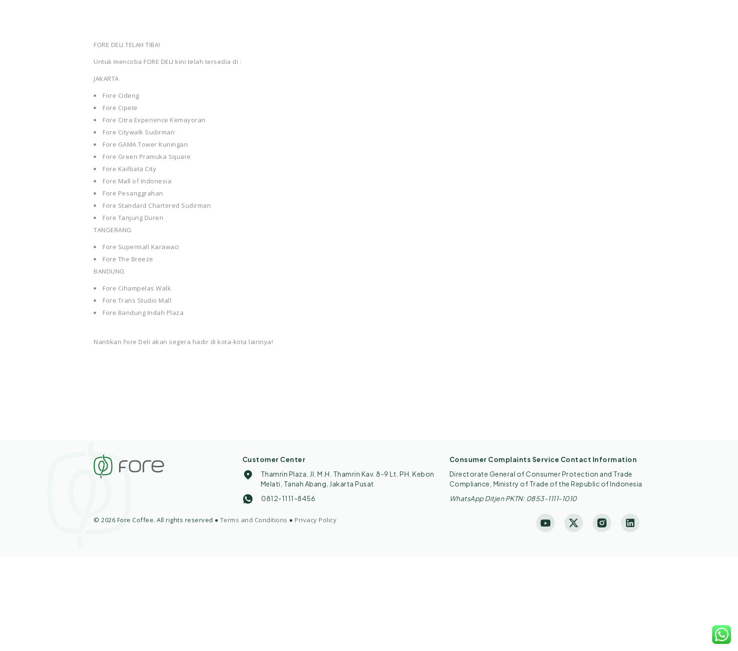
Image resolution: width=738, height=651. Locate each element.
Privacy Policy (316, 520)
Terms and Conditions (254, 520)
